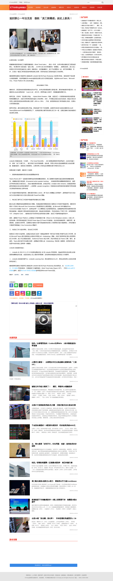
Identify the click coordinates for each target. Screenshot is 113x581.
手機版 (20, 1)
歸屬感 (27, 274)
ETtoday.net (60, 577)
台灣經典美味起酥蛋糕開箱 (92, 172)
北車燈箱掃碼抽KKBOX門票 (93, 154)
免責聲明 (84, 575)
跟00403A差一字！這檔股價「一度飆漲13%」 (94, 45)
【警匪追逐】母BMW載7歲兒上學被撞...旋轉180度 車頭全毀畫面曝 (31, 303)
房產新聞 (92, 7)
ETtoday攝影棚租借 (91, 193)
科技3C (69, 7)
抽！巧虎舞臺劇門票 (91, 143)
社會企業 (99, 7)
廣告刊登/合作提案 (49, 575)
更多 (100, 77)
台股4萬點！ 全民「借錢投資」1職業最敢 (94, 23)
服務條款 (63, 575)
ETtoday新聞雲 (13, 1)
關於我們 (40, 575)
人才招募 (34, 575)
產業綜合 (84, 7)
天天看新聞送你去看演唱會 (92, 163)
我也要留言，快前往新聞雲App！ (43, 565)
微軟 (22, 274)
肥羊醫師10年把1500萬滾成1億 (90, 57)
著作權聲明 (78, 575)
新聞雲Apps (27, 1)
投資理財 (30, 7)
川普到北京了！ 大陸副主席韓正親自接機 (97, 111)
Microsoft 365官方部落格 (28, 270)
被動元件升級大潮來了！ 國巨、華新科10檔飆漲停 (96, 25)
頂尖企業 (46, 7)
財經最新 (38, 7)
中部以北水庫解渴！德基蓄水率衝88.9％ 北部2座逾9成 (97, 49)
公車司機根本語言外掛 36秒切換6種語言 (97, 129)
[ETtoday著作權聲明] (36, 298)
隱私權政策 (70, 575)
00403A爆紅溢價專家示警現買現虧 (91, 40)
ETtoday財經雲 (84, 68)
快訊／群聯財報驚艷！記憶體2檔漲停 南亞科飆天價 (96, 37)
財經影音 (76, 7)
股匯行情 (61, 7)
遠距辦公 (16, 274)
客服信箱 (57, 575)
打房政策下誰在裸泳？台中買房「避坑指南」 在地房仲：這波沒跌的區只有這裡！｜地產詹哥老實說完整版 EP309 (97, 99)
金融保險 (53, 7)
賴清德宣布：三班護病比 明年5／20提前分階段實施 (97, 120)
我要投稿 (28, 575)
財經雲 (18, 7)
